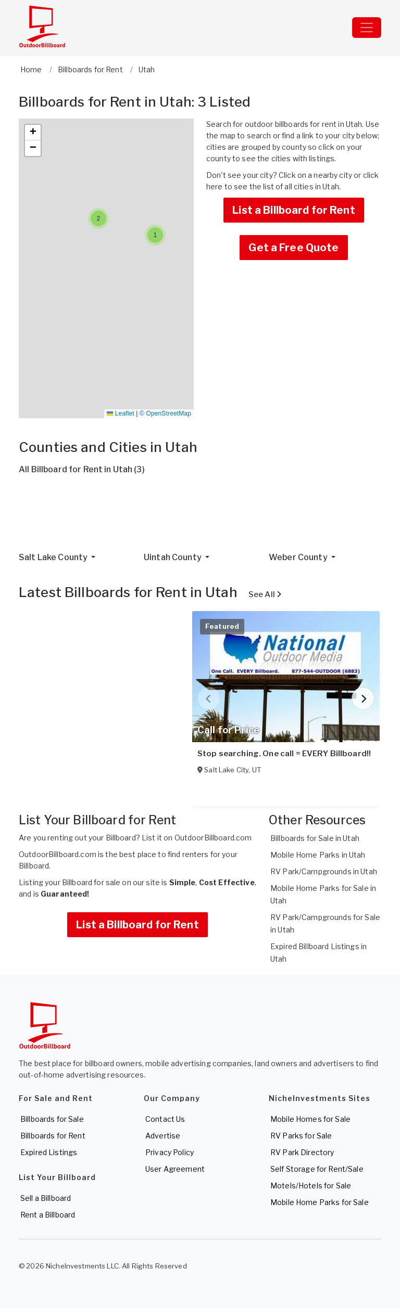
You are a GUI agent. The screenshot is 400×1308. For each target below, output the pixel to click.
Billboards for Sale (52, 1119)
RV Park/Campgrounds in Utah (323, 871)
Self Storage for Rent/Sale (317, 1168)
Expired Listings (48, 1152)
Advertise (162, 1135)
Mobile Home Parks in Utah (318, 854)
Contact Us (165, 1119)
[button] (155, 235)
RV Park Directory (302, 1152)
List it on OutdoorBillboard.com (197, 837)
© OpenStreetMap (165, 413)
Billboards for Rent (52, 1135)
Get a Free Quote (293, 247)
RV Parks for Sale (301, 1135)
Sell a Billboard (45, 1198)
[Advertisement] (200, 517)
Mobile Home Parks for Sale (319, 1202)
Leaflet (120, 413)
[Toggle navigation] (366, 27)
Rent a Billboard (47, 1214)
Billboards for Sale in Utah (314, 838)
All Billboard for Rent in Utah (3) (82, 469)
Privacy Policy (169, 1152)
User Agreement (175, 1168)
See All (264, 594)
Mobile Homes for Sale (310, 1119)
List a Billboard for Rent (293, 210)
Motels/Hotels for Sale (310, 1185)
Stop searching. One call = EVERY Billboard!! (284, 753)
